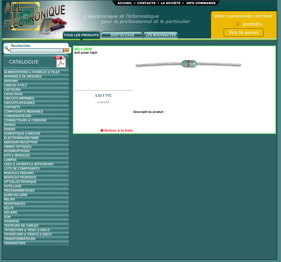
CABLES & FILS (15, 85)
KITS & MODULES (17, 155)
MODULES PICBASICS (20, 177)
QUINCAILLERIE (16, 195)
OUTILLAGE (13, 186)
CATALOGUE (13, 94)
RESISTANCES (14, 203)
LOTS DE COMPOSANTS (22, 168)
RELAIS (9, 199)
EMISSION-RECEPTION (21, 142)
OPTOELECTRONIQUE (20, 181)
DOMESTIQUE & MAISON (22, 133)
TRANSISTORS (15, 243)
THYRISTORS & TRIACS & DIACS (28, 234)
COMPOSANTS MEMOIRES (23, 111)
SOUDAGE (11, 221)
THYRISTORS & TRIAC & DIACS (27, 230)
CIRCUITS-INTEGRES (19, 102)
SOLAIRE (11, 212)
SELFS (9, 208)
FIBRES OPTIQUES (18, 146)
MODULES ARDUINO (19, 173)
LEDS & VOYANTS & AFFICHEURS (29, 164)
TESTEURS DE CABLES (21, 225)
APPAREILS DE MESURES (23, 76)
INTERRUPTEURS (17, 151)
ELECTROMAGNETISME (21, 137)
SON (7, 216)
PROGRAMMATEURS (19, 190)
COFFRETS (12, 107)
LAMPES (10, 159)
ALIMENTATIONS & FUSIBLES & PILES (32, 72)
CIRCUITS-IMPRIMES (19, 98)
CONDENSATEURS (17, 116)
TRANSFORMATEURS (20, 238)
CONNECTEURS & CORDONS (25, 120)
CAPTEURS (12, 89)
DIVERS (9, 129)
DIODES (10, 124)
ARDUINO (11, 80)
